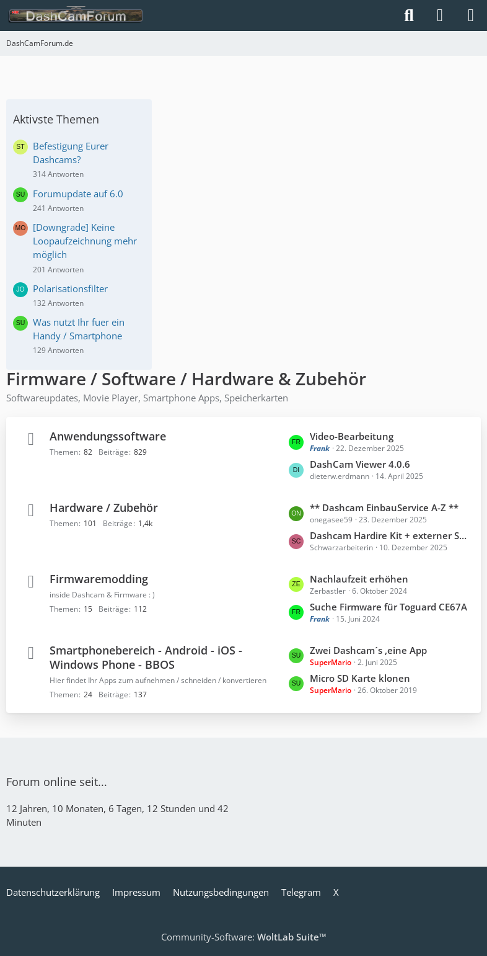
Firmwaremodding (99, 578)
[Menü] (470, 15)
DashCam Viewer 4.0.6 (360, 464)
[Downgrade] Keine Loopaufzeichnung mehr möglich (85, 241)
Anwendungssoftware (108, 436)
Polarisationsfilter (70, 288)
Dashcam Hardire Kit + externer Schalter (389, 535)
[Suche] (409, 15)
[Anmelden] (440, 15)
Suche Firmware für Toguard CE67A (388, 607)
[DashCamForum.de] (76, 15)
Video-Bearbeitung (351, 436)
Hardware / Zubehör (104, 507)
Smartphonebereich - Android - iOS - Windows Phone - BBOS (146, 657)
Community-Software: (244, 937)
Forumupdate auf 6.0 (78, 193)
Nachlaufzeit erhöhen (359, 579)
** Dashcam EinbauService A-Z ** (384, 507)
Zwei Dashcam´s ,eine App (368, 650)
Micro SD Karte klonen (360, 678)
